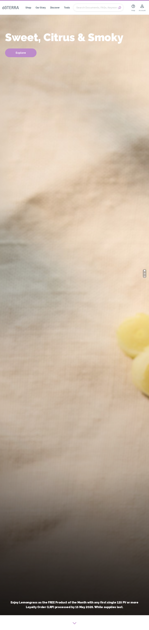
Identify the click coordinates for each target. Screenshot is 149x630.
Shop (28, 7)
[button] (144, 270)
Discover (55, 7)
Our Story (41, 7)
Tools (67, 7)
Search (119, 8)
